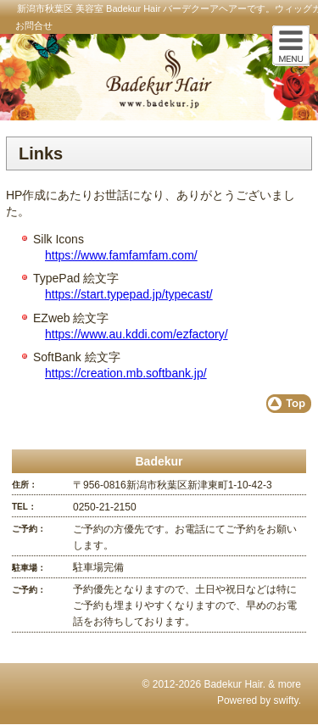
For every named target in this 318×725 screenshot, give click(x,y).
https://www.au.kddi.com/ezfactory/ (136, 334)
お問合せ (34, 25)
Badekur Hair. (234, 684)
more (289, 684)
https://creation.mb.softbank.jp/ (126, 373)
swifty (286, 700)
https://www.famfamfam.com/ (121, 255)
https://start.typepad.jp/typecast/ (129, 294)
